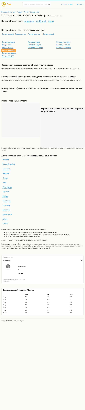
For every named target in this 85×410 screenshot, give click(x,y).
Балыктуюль (34, 12)
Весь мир (11, 12)
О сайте (80, 4)
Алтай (26, 12)
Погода (4, 12)
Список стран (67, 4)
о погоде (13, 244)
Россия (19, 12)
